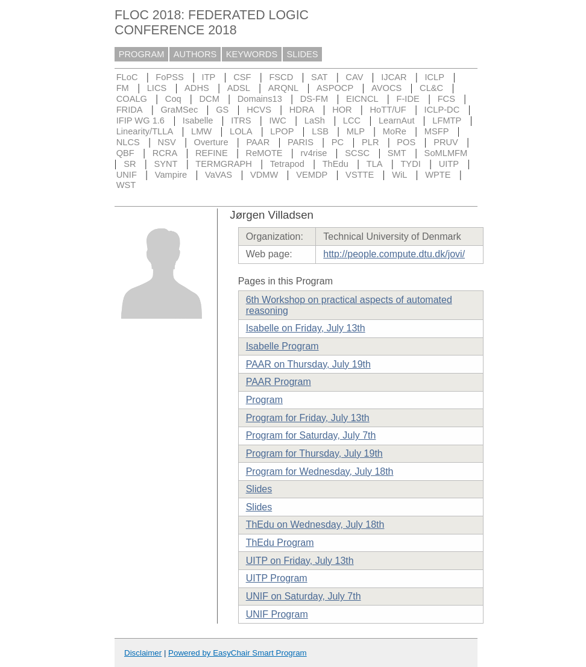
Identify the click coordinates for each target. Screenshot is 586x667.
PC (338, 142)
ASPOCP (335, 88)
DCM (209, 99)
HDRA (302, 109)
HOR (342, 109)
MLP (356, 131)
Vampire (171, 175)
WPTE (437, 175)
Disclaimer (143, 652)
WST (126, 185)
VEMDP (311, 175)
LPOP (282, 131)
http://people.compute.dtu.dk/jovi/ (394, 254)
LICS (157, 88)
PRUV (445, 142)
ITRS (241, 120)
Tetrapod (287, 164)
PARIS (300, 142)
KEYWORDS (252, 54)
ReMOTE (264, 153)
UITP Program (276, 578)
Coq (173, 99)
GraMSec (179, 109)
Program (264, 400)
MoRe (394, 131)
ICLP (434, 77)
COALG (131, 99)
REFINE (211, 153)
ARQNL (283, 88)
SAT (319, 77)
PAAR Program (278, 382)
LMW (201, 131)
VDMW (264, 175)
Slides (259, 489)
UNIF (126, 175)
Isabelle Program (282, 346)
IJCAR (393, 77)
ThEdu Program (280, 542)
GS (222, 109)
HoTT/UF (388, 109)
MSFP (436, 131)
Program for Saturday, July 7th (311, 435)
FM (122, 88)
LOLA (241, 131)
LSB (320, 131)
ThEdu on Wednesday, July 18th (315, 524)
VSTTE (359, 175)
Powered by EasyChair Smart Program (237, 652)
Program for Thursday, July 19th (314, 453)
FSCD (281, 77)
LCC (352, 120)
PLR (370, 142)
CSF (242, 77)
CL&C (431, 88)
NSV (167, 142)
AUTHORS (195, 54)
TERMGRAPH (223, 164)
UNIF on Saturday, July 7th (303, 596)
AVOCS (386, 88)
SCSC (357, 153)
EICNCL (362, 99)
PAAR (257, 142)
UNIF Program (277, 614)
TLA (375, 164)
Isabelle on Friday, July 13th (305, 328)
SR (130, 164)
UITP (449, 164)
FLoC (127, 77)
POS (406, 142)
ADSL (238, 88)
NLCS (128, 142)
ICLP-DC (442, 109)
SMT (397, 153)
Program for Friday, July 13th (308, 418)
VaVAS (218, 175)
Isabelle (198, 120)
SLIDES (302, 54)
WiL (399, 175)
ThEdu (335, 164)
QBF (125, 153)
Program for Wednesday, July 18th (320, 471)
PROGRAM (142, 54)
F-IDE (408, 99)
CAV (354, 77)
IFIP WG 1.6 (140, 120)
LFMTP (446, 120)
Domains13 (260, 99)
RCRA (165, 153)
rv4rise (313, 153)
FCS (446, 99)
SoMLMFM (446, 153)
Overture (211, 142)
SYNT (165, 164)
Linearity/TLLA (145, 131)
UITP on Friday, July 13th (300, 561)
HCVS (259, 109)
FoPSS (169, 77)
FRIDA (129, 109)
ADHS (196, 88)
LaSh (314, 120)
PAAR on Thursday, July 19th (308, 364)
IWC (277, 120)
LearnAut (396, 120)
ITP (209, 77)
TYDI (410, 164)
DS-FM (314, 99)
